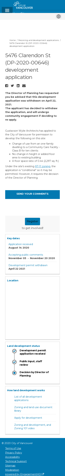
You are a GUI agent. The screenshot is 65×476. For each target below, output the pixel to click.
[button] (7, 85)
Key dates (13, 238)
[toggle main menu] (7, 12)
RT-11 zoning (42, 166)
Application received (20, 244)
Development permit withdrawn (27, 265)
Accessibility (12, 457)
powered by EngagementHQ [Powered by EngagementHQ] (24, 474)
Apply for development (28, 417)
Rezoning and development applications (38, 40)
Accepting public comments (25, 254)
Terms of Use (13, 448)
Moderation (12, 470)
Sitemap (10, 465)
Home (13, 40)
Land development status (23, 346)
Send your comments (32, 193)
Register (32, 221)
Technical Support (16, 461)
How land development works (26, 390)
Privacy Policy (13, 452)
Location (12, 280)
